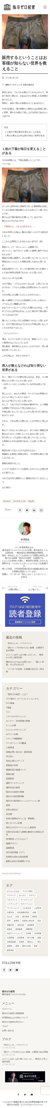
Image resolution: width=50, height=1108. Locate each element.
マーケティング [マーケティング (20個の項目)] (27, 900)
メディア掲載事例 (14, 738)
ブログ (5, 1026)
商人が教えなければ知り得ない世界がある (26, 135)
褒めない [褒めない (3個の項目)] (30, 942)
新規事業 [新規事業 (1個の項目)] (18, 929)
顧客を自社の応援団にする (18, 861)
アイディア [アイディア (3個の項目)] (11, 895)
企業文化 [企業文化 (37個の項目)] (10, 912)
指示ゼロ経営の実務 (15, 792)
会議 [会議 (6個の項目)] (34, 912)
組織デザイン (12, 843)
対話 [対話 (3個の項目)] (39, 921)
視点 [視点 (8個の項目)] (39, 942)
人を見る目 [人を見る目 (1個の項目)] (26, 908)
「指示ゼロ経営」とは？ (17, 694)
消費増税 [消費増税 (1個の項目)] (29, 929)
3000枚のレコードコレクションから (22, 698)
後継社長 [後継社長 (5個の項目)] (10, 925)
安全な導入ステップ (15, 761)
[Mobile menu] (45, 7)
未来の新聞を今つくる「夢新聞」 (21, 818)
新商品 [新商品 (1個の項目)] (9, 929)
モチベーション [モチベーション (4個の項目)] (27, 904)
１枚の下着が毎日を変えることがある (24, 132)
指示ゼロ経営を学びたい (13, 1022)
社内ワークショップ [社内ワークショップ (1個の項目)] (15, 933)
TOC (8, 712)
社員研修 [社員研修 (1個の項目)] (10, 938)
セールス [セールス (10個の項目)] (22, 895)
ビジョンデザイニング (16, 729)
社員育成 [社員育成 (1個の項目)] (20, 938)
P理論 (8, 707)
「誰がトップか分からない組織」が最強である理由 (25, 648)
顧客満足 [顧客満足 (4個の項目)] (10, 950)
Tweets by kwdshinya (11, 873)
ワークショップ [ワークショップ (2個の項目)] (13, 908)
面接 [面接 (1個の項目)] (35, 946)
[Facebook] (20, 510)
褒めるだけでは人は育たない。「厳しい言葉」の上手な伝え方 (25, 663)
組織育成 (10, 848)
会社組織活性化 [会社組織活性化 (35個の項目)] (23, 912)
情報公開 (10, 774)
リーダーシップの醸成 (16, 743)
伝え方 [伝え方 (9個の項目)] (9, 916)
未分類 (9, 814)
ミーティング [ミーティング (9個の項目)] (12, 904)
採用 (8, 805)
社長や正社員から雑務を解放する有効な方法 (25, 833)
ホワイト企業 (12, 734)
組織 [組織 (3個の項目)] (39, 938)
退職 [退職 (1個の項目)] (17, 946)
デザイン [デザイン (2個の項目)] (32, 895)
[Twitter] (27, 510)
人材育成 (10, 747)
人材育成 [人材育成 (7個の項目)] (37, 908)
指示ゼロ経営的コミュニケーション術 (23, 800)
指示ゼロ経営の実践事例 (13, 1013)
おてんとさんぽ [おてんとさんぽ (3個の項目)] (13, 891)
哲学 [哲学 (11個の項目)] (9, 921)
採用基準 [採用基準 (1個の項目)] (30, 925)
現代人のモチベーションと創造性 (21, 827)
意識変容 (10, 778)
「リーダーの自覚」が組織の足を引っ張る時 (25, 670)
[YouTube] (16, 970)
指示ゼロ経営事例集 (15, 796)
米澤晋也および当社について (15, 1017)
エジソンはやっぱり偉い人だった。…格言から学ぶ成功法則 (24, 656)
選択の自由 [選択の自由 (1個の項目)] (26, 946)
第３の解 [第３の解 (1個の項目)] (30, 938)
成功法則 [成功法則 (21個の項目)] (20, 925)
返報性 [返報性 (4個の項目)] (9, 946)
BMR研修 (10, 703)
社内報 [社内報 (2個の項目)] (28, 933)
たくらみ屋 (11, 725)
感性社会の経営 (13, 787)
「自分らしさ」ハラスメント (19, 643)
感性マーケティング (13, 85)
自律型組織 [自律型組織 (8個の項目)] (11, 942)
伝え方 (31, 501)
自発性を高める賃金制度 (17, 856)
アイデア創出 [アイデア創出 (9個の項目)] (27, 891)
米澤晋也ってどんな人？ (17, 839)
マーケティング (19, 501)
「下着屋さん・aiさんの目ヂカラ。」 (18, 226)
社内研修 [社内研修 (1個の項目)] (37, 933)
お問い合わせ (8, 1030)
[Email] (41, 510)
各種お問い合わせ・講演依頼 (19, 752)
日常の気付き (28, 85)
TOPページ (7, 1009)
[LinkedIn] (34, 510)
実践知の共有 (12, 765)
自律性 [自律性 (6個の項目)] (21, 942)
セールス (6, 501)
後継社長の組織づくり (16, 769)
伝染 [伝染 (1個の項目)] (17, 916)
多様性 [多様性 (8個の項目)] (16, 921)
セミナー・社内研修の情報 (18, 721)
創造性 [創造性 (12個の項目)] (34, 916)
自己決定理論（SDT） (16, 852)
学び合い (10, 756)
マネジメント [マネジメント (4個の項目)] (12, 900)
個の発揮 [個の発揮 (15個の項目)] (25, 916)
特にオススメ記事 (14, 823)
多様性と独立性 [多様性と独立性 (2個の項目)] (28, 921)
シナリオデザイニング (16, 716)
